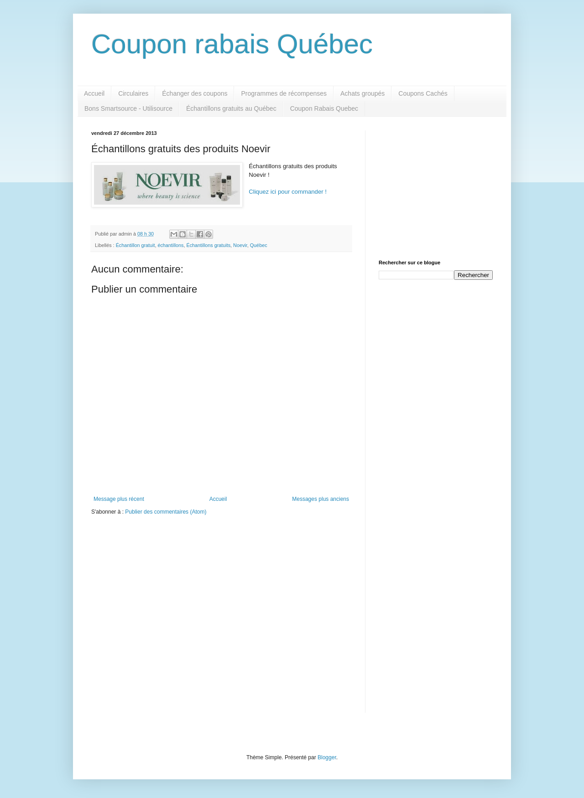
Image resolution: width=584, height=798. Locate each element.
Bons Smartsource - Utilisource (128, 108)
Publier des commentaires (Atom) (165, 512)
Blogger (327, 757)
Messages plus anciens (320, 499)
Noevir (240, 245)
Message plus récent (119, 499)
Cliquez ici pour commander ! (288, 191)
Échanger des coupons (194, 93)
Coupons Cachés (422, 93)
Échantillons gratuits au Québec (231, 108)
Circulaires (133, 93)
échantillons (170, 245)
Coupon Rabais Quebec (324, 108)
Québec (258, 245)
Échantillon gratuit (135, 245)
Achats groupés (362, 93)
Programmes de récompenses (284, 93)
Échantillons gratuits (208, 245)
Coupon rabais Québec (232, 44)
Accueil (94, 93)
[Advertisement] (436, 187)
